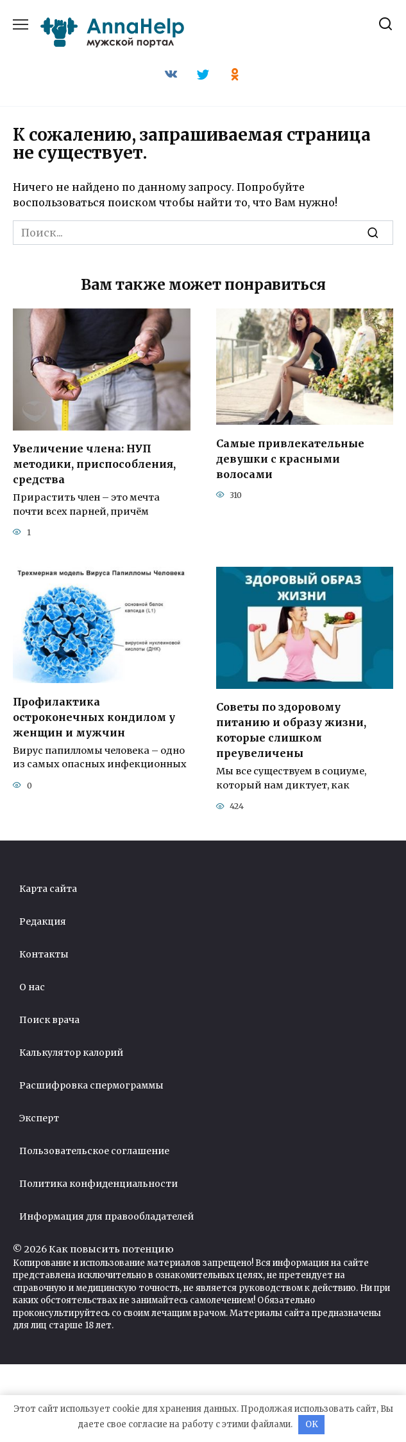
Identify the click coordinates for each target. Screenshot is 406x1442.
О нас (32, 987)
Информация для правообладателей (106, 1216)
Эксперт (39, 1118)
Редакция (42, 921)
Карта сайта (48, 889)
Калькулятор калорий (71, 1052)
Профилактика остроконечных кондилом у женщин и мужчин (94, 716)
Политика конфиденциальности (98, 1183)
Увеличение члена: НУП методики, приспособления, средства (94, 464)
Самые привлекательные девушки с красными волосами (290, 458)
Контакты (44, 954)
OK (311, 1424)
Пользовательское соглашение (94, 1151)
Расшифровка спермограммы (91, 1085)
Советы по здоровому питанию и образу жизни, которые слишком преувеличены (291, 730)
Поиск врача (49, 1020)
